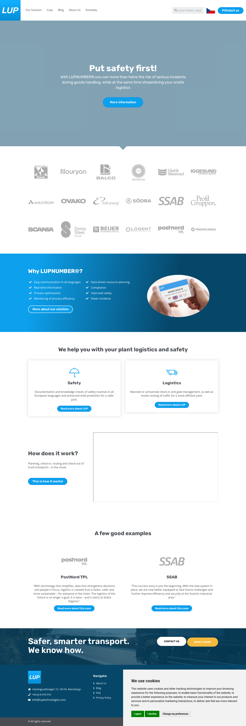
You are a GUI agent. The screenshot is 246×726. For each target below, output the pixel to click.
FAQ (98, 692)
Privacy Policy (103, 697)
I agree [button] (137, 713)
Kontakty (91, 10)
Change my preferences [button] (175, 713)
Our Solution (34, 10)
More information (123, 102)
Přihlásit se (230, 10)
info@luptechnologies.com (49, 700)
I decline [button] (152, 713)
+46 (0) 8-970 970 (41, 694)
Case (50, 10)
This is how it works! (47, 481)
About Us (75, 10)
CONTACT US (171, 641)
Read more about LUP (74, 408)
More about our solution (50, 309)
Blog (61, 10)
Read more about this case (74, 608)
